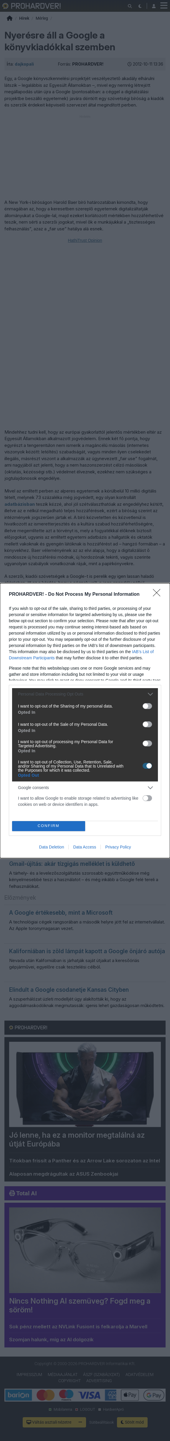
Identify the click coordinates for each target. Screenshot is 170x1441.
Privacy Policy (118, 847)
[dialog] (85, 720)
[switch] (147, 706)
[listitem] (85, 694)
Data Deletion (51, 847)
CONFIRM (48, 825)
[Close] (158, 594)
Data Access (84, 847)
